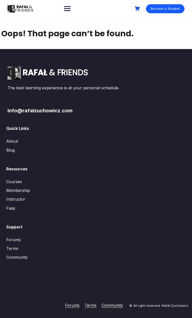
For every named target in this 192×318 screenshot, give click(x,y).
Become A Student (165, 9)
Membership (18, 190)
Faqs (10, 208)
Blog (10, 150)
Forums (13, 239)
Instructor (15, 199)
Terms (12, 248)
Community (17, 257)
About (12, 141)
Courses (14, 181)
